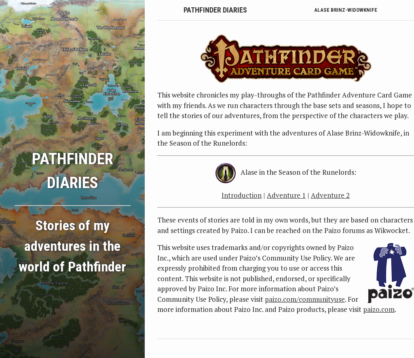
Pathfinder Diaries (215, 10)
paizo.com (379, 309)
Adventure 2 (330, 195)
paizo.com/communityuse (305, 299)
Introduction (242, 195)
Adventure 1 (286, 195)
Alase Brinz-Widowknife (345, 10)
